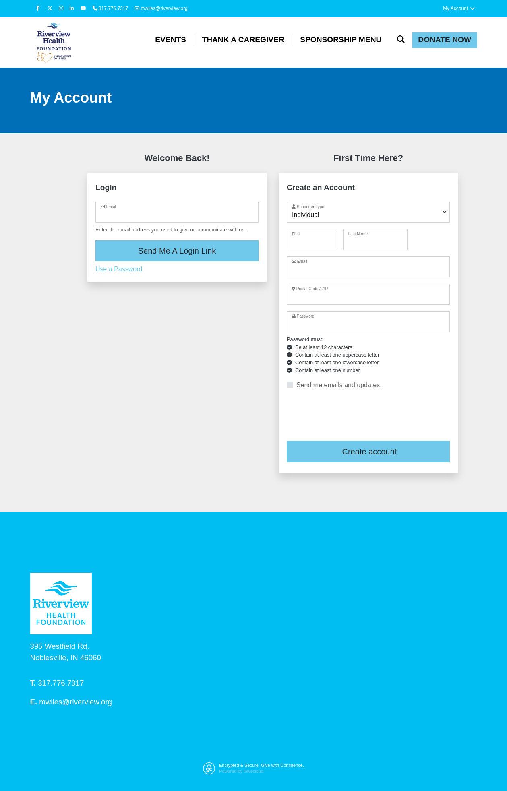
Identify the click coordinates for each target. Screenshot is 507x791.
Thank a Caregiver (243, 39)
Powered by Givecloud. (242, 771)
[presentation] (348, 416)
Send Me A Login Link (177, 250)
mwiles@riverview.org (161, 8)
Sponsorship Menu (340, 39)
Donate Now (444, 39)
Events (170, 39)
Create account (368, 452)
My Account (459, 8)
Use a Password (119, 269)
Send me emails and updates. (339, 385)
